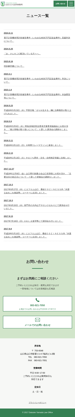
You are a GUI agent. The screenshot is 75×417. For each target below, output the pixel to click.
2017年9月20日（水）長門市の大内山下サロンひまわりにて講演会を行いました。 (37, 204)
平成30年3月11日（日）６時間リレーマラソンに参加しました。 (33, 142)
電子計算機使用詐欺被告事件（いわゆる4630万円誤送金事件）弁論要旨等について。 (37, 93)
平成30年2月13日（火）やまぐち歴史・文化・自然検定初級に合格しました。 (37, 156)
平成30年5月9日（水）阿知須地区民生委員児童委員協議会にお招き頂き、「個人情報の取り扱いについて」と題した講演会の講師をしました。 (36, 127)
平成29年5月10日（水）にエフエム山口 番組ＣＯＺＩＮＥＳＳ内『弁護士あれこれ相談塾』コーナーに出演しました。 (37, 232)
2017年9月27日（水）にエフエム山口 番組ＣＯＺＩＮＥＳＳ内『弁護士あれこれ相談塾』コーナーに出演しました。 (37, 188)
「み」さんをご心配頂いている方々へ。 (22, 51)
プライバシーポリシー (37, 403)
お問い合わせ (60, 4)
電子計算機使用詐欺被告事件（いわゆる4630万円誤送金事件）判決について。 (37, 77)
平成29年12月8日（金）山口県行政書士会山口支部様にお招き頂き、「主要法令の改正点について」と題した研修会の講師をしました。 (37, 172)
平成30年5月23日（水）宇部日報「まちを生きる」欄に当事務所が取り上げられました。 (37, 109)
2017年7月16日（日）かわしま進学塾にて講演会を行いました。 (33, 218)
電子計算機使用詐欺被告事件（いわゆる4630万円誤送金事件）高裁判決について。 (37, 36)
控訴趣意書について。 (14, 63)
